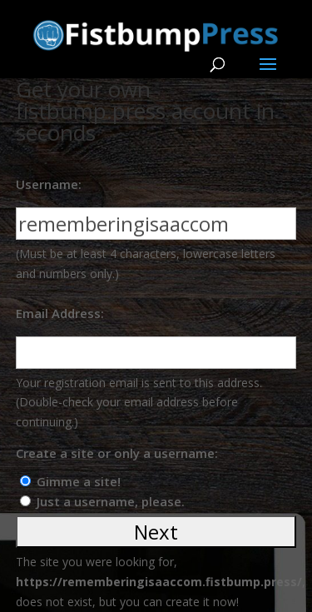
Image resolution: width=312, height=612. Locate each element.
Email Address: (60, 313)
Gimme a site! (79, 481)
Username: (49, 184)
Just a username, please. (111, 501)
